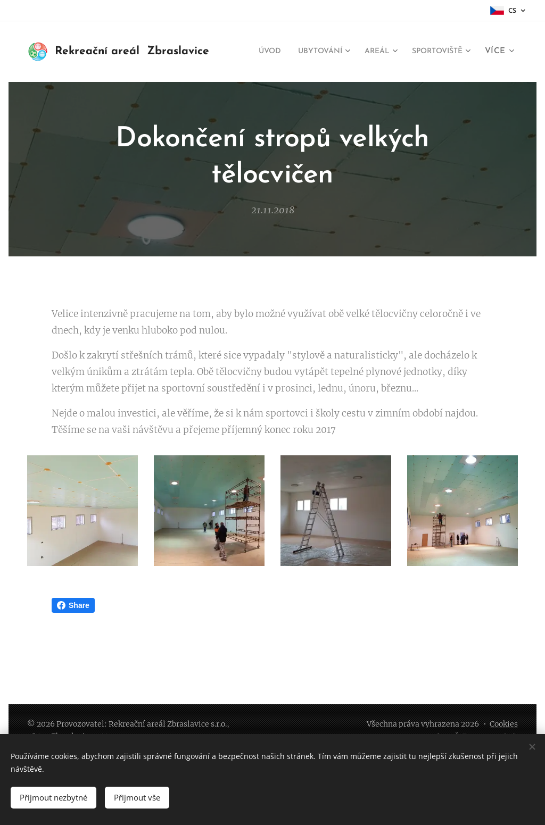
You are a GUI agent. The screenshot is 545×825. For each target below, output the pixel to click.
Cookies (504, 724)
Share (73, 605)
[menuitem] (332, 51)
